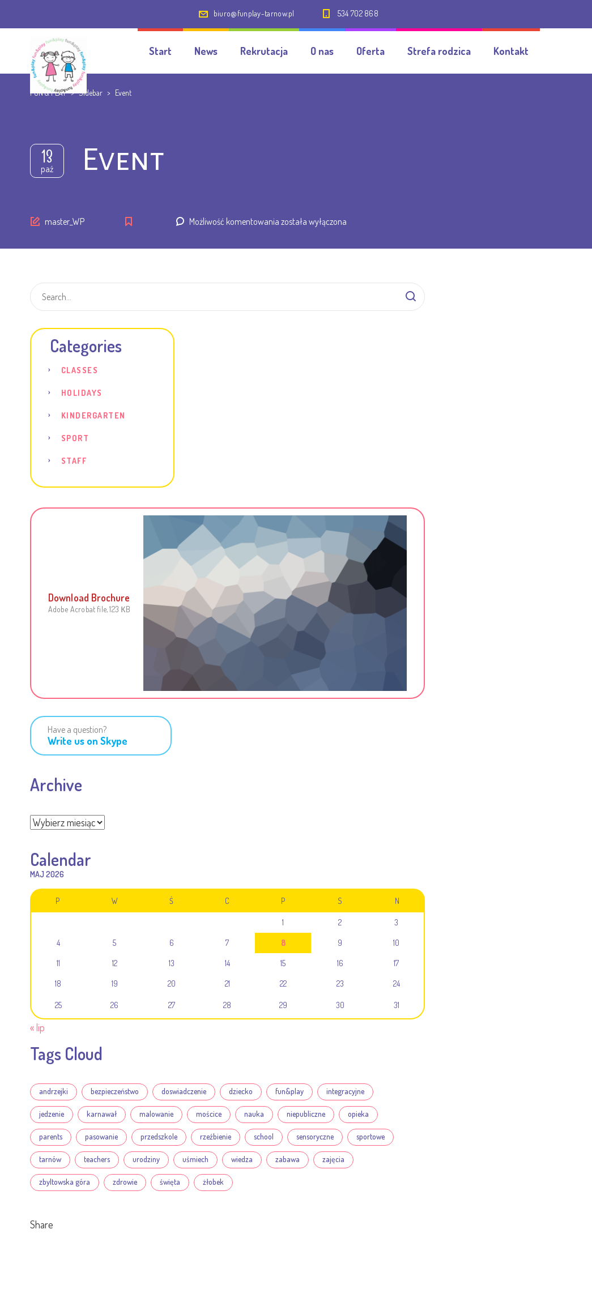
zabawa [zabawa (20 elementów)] (287, 1159)
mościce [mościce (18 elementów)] (209, 1114)
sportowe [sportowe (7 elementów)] (370, 1136)
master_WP (64, 221)
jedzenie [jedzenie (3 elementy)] (51, 1114)
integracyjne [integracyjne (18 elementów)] (345, 1091)
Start (160, 51)
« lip (37, 1027)
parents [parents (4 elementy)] (50, 1136)
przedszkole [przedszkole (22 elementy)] (158, 1136)
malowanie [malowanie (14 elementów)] (156, 1114)
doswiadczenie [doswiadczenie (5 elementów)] (183, 1091)
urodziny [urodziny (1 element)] (146, 1159)
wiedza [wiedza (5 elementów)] (242, 1159)
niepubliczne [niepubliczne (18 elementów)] (306, 1114)
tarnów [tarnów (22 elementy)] (50, 1159)
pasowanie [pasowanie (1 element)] (101, 1136)
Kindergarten (93, 415)
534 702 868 (358, 13)
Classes (80, 370)
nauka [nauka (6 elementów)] (254, 1114)
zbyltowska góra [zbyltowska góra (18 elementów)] (64, 1181)
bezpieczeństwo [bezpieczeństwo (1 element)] (115, 1091)
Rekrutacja (264, 51)
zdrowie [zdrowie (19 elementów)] (125, 1181)
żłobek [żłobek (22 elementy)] (213, 1181)
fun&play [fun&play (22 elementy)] (289, 1091)
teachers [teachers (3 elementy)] (97, 1159)
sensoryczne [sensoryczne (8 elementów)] (315, 1136)
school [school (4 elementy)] (264, 1136)
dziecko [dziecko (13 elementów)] (241, 1091)
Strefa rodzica (439, 51)
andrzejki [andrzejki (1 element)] (53, 1091)
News (206, 51)
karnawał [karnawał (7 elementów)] (102, 1114)
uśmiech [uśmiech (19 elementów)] (195, 1159)
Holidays (82, 393)
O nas (322, 51)
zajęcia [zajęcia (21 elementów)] (333, 1159)
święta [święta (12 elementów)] (170, 1181)
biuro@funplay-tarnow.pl (254, 13)
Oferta (370, 51)
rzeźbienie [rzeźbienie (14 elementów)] (215, 1136)
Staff (74, 461)
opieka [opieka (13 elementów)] (358, 1114)
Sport (75, 438)
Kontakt (511, 51)
